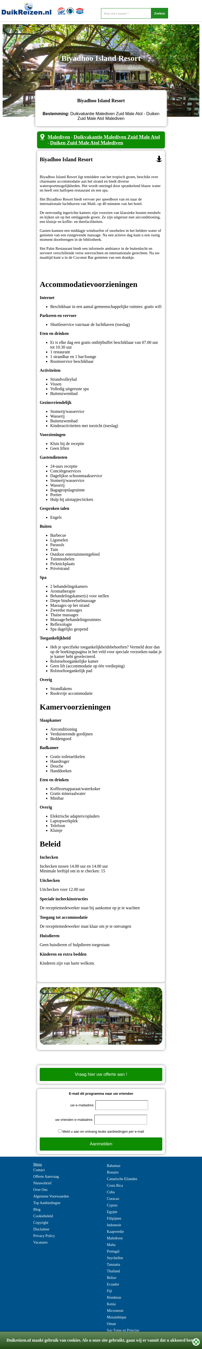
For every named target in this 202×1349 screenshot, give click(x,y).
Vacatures (40, 1242)
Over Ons (40, 1190)
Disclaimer (41, 1229)
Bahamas (113, 1166)
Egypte (112, 1212)
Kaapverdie (115, 1232)
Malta (111, 1245)
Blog (37, 1209)
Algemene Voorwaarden (51, 1196)
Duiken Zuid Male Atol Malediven (86, 142)
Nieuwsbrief (42, 1183)
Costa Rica (115, 1185)
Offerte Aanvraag (46, 1177)
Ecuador (113, 1284)
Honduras (114, 1297)
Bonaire (112, 1172)
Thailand (113, 1271)
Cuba (111, 1192)
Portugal (113, 1251)
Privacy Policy (44, 1236)
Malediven (59, 137)
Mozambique (116, 1317)
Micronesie (115, 1311)
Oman (111, 1324)
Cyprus (112, 1205)
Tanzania (113, 1265)
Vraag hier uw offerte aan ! (101, 1074)
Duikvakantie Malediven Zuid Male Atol (117, 137)
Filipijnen (114, 1218)
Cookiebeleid (43, 1216)
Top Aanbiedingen (46, 1203)
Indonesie (114, 1225)
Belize (111, 1278)
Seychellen (115, 1258)
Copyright (40, 1223)
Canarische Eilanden (122, 1179)
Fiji (109, 1291)
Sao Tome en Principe (123, 1330)
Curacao (113, 1199)
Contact (39, 1170)
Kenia (111, 1304)
